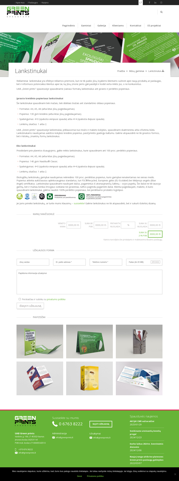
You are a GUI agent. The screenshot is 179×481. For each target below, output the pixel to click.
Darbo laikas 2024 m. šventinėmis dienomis (146, 445)
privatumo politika (56, 299)
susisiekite (79, 203)
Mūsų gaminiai (136, 71)
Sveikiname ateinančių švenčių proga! (145, 433)
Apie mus (20, 2)
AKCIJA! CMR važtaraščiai (142, 421)
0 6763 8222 (71, 424)
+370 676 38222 (26, 449)
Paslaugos (33, 2)
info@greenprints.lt (27, 453)
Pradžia (121, 71)
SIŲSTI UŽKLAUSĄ (101, 424)
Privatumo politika (95, 476)
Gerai (79, 476)
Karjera (45, 2)
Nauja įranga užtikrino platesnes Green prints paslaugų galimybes (146, 458)
